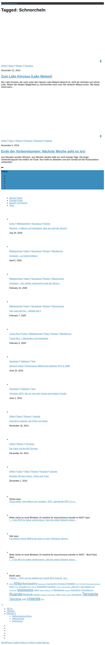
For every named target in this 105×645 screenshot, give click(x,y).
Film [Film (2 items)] (77, 584)
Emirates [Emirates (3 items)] (62, 584)
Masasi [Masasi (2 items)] (42, 590)
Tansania (28, 66)
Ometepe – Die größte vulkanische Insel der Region (34, 283)
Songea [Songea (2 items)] (63, 595)
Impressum (17, 621)
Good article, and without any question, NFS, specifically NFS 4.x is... (42, 501)
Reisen (19, 66)
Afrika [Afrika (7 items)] (18, 583)
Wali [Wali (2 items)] (42, 599)
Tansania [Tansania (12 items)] (90, 594)
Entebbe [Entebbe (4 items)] (70, 583)
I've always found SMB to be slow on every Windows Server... (39, 538)
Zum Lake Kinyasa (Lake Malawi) (26, 76)
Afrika (4, 66)
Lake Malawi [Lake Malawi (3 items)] (85, 587)
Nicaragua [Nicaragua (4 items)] (58, 590)
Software (25, 361)
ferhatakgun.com (9, 3)
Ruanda (28, 141)
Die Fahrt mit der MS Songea (23, 448)
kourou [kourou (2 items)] (59, 587)
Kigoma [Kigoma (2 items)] (33, 587)
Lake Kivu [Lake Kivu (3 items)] (75, 587)
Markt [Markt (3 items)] (36, 590)
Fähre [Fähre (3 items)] (11, 587)
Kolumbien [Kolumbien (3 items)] (51, 587)
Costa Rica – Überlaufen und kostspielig (28, 338)
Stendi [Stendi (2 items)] (69, 595)
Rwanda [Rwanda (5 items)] (28, 594)
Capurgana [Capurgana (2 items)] (41, 584)
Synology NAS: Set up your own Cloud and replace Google (37, 393)
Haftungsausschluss (22, 616)
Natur (11, 66)
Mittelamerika (23, 223)
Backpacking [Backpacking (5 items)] (29, 583)
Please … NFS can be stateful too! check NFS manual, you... (38, 578)
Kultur (12, 223)
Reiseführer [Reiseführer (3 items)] (76, 590)
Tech (33, 361)
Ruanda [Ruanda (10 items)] (15, 594)
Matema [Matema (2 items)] (47, 590)
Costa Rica (14, 334)
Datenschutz (18, 618)
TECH (10, 609)
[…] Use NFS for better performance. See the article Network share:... (43, 520)
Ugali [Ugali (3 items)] (24, 599)
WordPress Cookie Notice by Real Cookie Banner (25, 642)
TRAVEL (11, 611)
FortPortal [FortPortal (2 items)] (82, 584)
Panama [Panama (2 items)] (67, 590)
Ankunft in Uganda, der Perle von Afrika (28, 421)
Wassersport (58, 279)
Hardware (14, 361)
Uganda (48, 141)
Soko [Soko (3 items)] (58, 595)
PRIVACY (11, 614)
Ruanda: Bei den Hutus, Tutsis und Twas (29, 476)
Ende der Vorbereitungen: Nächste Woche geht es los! (43, 151)
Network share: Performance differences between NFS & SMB (39, 366)
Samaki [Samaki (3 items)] (36, 595)
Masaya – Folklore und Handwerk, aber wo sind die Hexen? (38, 228)
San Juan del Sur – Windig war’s (25, 311)
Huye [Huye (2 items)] (16, 587)
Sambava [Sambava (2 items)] (43, 595)
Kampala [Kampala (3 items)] (23, 587)
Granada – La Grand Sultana (23, 256)
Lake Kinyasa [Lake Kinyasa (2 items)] (66, 587)
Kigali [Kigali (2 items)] (29, 587)
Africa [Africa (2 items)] (11, 584)
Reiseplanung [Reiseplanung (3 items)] (87, 590)
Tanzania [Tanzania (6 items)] (15, 599)
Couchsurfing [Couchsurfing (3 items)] (51, 584)
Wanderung (57, 251)
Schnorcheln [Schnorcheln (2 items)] (51, 595)
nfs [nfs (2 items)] (52, 590)
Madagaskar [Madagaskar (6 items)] (25, 590)
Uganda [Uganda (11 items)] (33, 598)
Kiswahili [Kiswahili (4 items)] (41, 586)
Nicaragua (37, 223)
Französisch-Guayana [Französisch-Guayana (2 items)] (93, 584)
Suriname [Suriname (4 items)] (76, 594)
